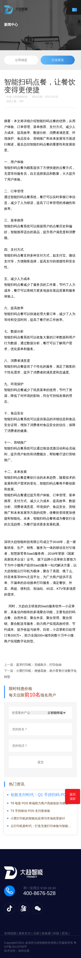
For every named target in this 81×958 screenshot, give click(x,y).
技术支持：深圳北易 (16, 950)
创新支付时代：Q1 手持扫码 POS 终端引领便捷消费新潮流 (42, 795)
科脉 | (57, 933)
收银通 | (47, 933)
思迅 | (66, 933)
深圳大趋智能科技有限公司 (23, 542)
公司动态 (21, 60)
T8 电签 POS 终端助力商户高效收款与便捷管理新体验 (41, 803)
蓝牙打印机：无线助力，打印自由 (39, 664)
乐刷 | (37, 933)
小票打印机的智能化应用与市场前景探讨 (38, 818)
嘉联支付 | (26, 933)
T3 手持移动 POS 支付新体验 (30, 811)
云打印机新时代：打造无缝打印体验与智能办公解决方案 (41, 826)
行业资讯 (58, 60)
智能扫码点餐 (14, 168)
